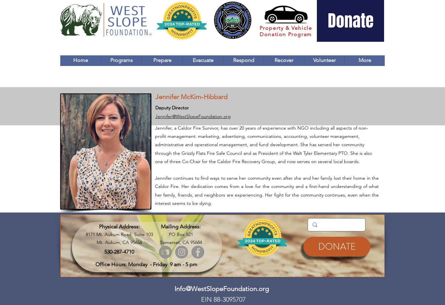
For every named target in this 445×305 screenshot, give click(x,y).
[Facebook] (197, 252)
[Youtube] (165, 252)
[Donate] (350, 21)
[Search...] (336, 224)
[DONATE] (337, 247)
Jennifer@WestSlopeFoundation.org (193, 116)
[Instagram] (181, 252)
